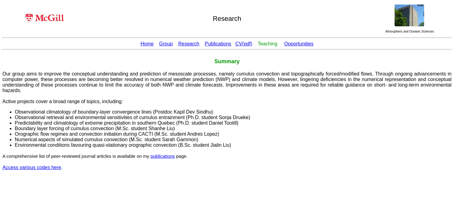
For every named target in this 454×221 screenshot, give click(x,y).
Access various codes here (31, 167)
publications (163, 156)
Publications (218, 43)
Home (147, 43)
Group (166, 43)
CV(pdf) (243, 43)
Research (188, 43)
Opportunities (298, 43)
